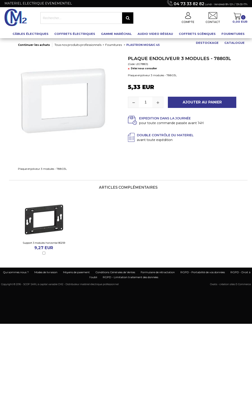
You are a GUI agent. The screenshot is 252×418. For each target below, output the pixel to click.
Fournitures (233, 34)
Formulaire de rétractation (158, 272)
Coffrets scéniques (197, 34)
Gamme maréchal (116, 34)
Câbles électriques (30, 34)
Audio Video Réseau (155, 34)
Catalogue (234, 43)
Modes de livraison (45, 272)
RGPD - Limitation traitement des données (130, 277)
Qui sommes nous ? (16, 272)
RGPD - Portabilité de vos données (202, 272)
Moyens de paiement (76, 272)
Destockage (207, 43)
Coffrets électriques (74, 34)
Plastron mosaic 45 (143, 45)
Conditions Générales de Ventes (115, 272)
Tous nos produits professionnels (78, 45)
